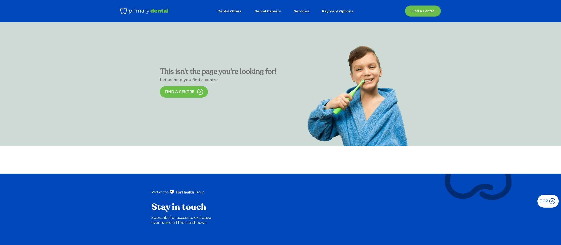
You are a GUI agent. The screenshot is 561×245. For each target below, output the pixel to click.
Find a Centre (422, 11)
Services (301, 11)
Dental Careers (267, 11)
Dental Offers (229, 11)
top (547, 201)
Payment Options (337, 11)
